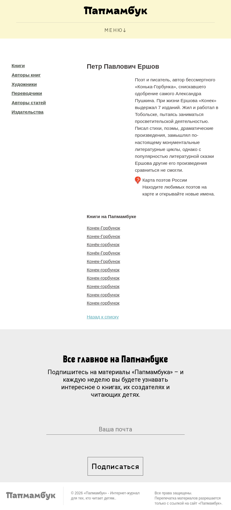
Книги (18, 65)
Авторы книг (26, 74)
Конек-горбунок (103, 269)
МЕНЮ (113, 30)
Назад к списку (103, 316)
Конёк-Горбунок (103, 252)
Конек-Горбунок (103, 227)
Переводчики (26, 93)
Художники (24, 84)
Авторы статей (28, 102)
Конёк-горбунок (103, 244)
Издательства (27, 111)
